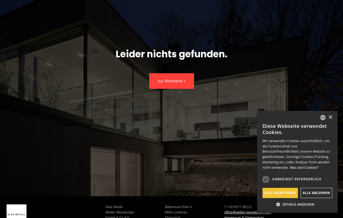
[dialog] (297, 162)
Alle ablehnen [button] (316, 193)
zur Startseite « (171, 81)
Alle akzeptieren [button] (280, 193)
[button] (297, 204)
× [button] (330, 117)
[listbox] (323, 117)
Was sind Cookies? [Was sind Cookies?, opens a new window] (304, 168)
